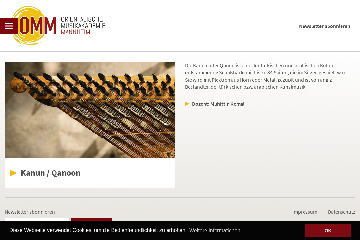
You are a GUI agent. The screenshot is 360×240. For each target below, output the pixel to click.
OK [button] (327, 230)
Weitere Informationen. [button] (215, 230)
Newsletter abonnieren (324, 26)
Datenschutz (341, 211)
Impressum (304, 211)
